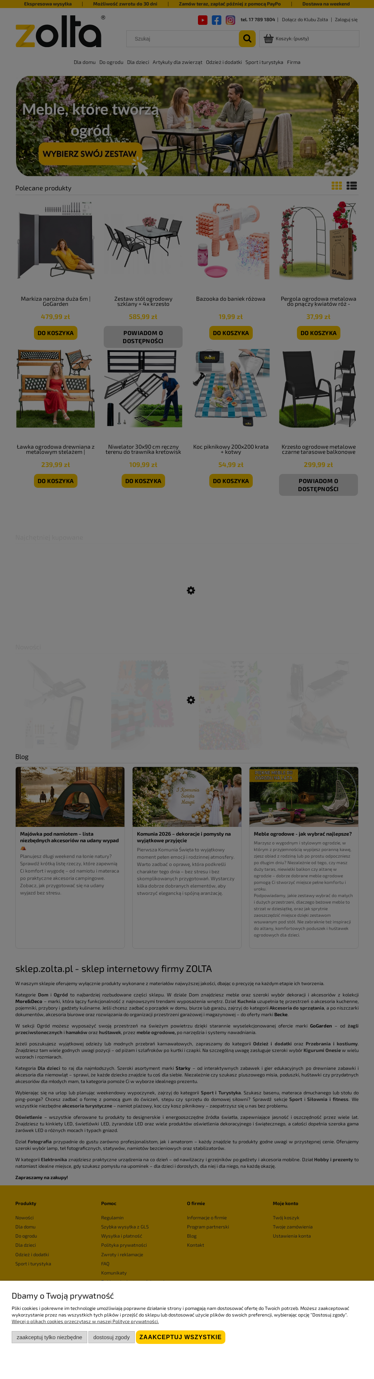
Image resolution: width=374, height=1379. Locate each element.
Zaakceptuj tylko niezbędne (49, 1337)
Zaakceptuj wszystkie (181, 1337)
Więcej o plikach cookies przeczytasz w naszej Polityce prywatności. (85, 1321)
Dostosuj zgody (111, 1337)
